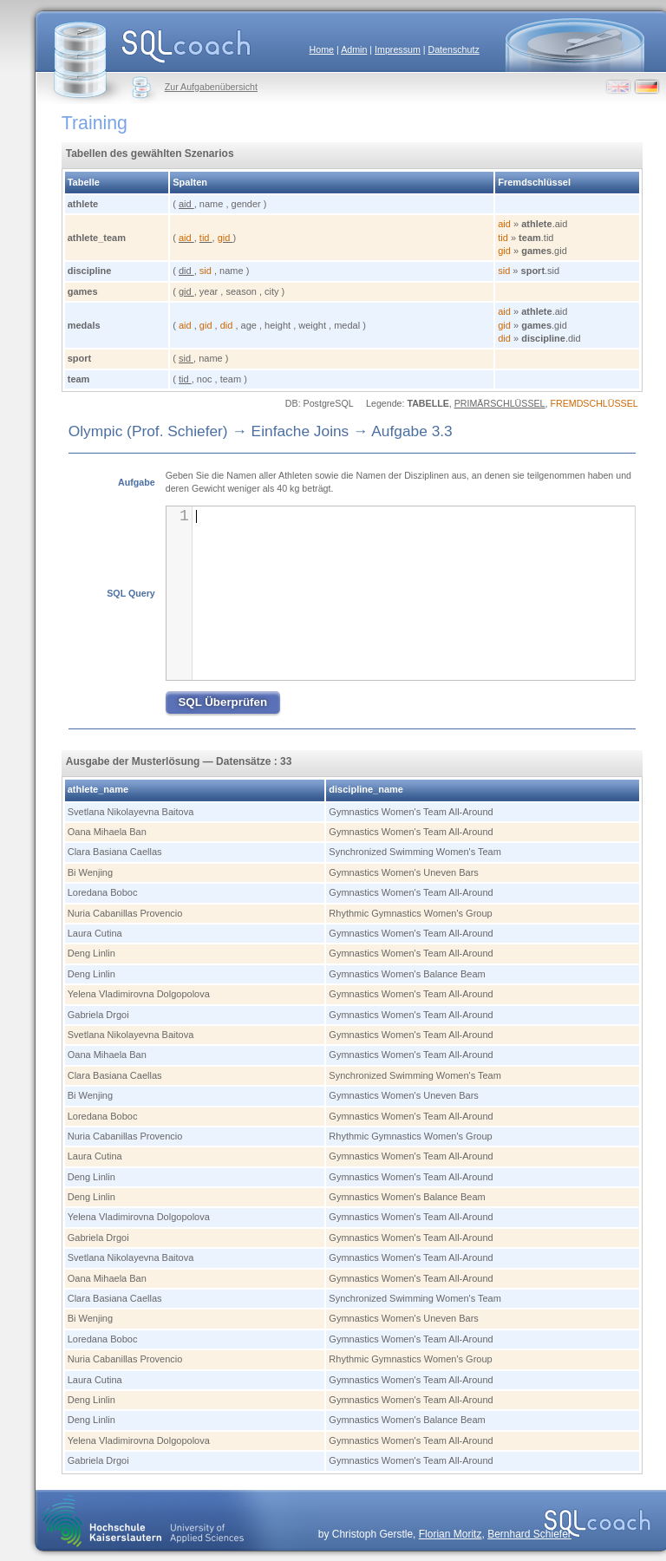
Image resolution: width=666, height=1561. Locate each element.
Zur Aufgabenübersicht (211, 87)
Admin (354, 49)
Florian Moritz (450, 1534)
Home (322, 49)
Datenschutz (453, 49)
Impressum (398, 49)
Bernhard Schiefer (529, 1534)
